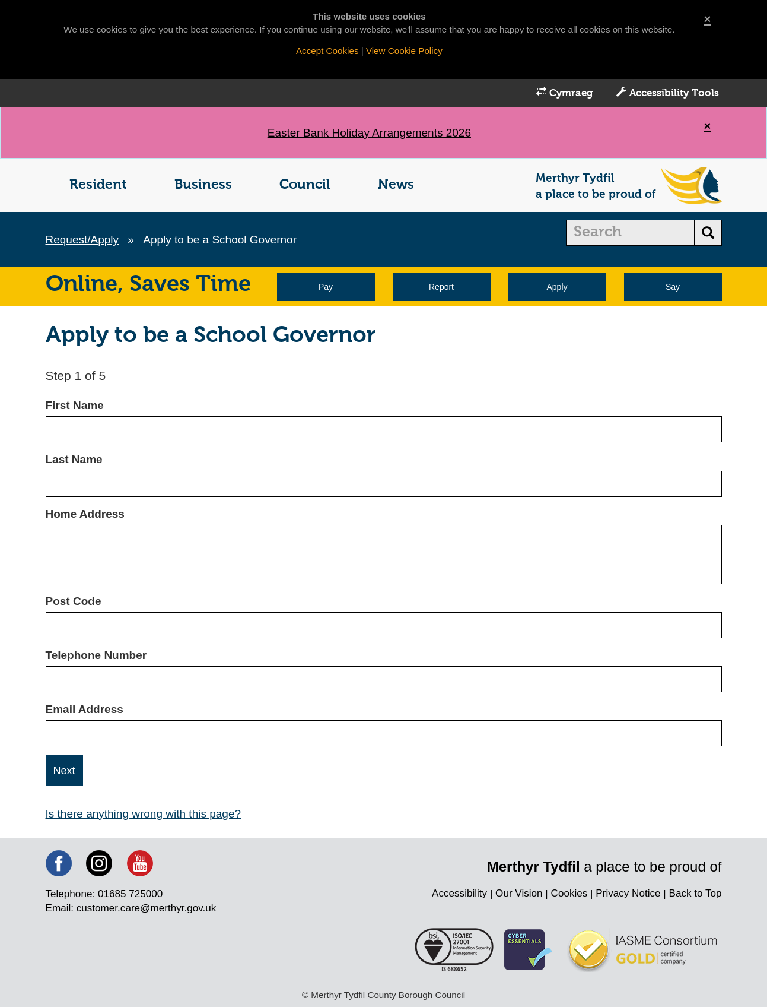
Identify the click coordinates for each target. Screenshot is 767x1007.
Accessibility (459, 893)
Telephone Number (96, 655)
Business (203, 185)
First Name (75, 405)
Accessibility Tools (667, 93)
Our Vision (519, 893)
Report (441, 287)
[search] (630, 233)
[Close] (707, 18)
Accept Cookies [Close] (327, 51)
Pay (326, 287)
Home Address (85, 514)
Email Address (84, 709)
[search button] (708, 233)
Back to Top (695, 893)
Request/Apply (82, 239)
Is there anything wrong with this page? (143, 814)
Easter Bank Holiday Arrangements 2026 (369, 132)
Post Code (73, 601)
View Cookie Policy (404, 51)
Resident (98, 185)
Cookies (569, 893)
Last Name (74, 459)
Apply (556, 287)
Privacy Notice (628, 893)
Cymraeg (564, 93)
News (396, 185)
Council (304, 185)
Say (673, 287)
